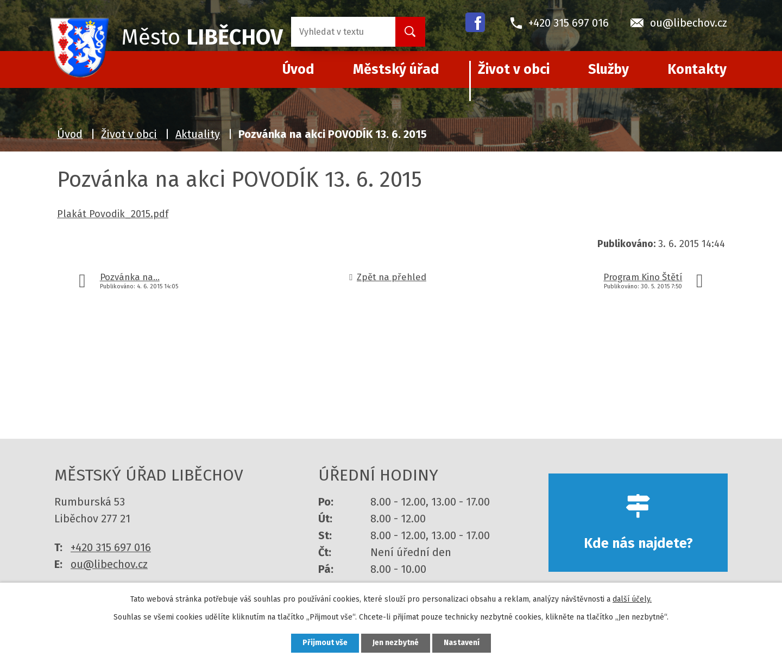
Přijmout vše (325, 643)
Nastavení (462, 643)
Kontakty (697, 69)
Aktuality (197, 134)
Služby (608, 69)
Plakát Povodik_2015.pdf (112, 214)
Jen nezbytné (396, 643)
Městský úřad (396, 69)
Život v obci (514, 69)
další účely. (632, 599)
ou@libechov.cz (109, 564)
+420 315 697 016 (111, 547)
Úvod (70, 134)
